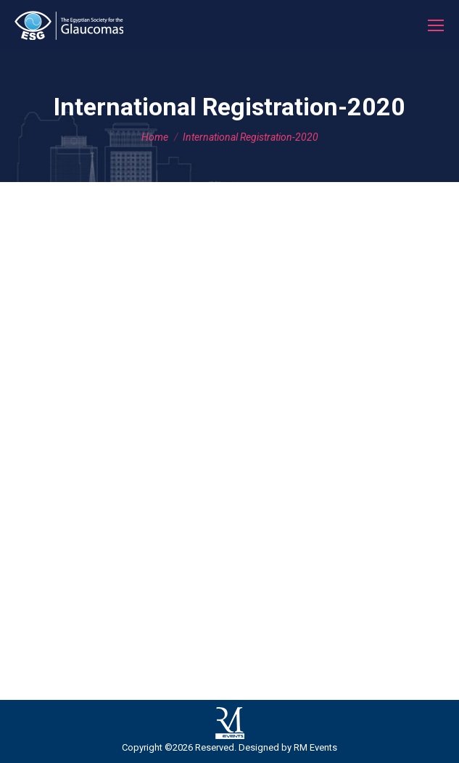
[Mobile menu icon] (435, 25)
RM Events (315, 747)
